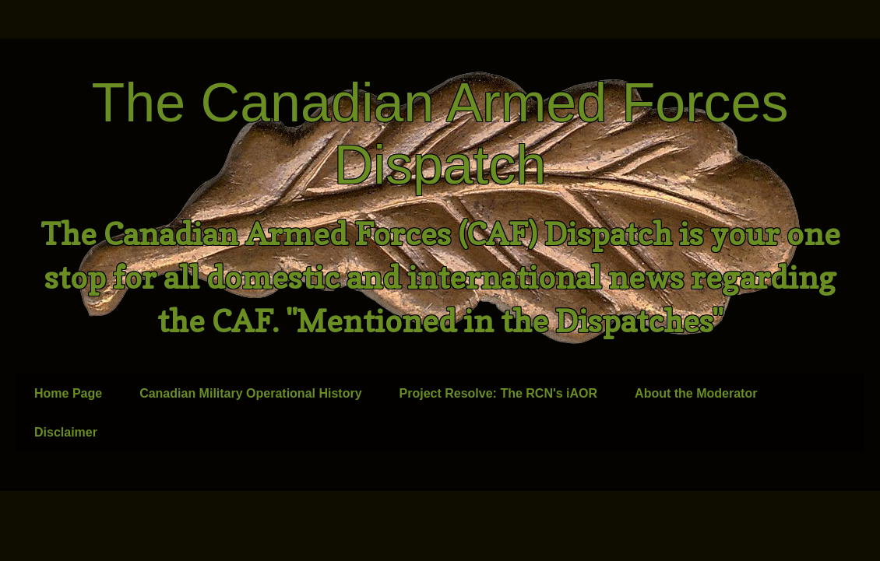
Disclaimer (65, 432)
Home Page (68, 393)
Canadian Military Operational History (250, 393)
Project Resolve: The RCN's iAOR (499, 393)
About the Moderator (696, 393)
